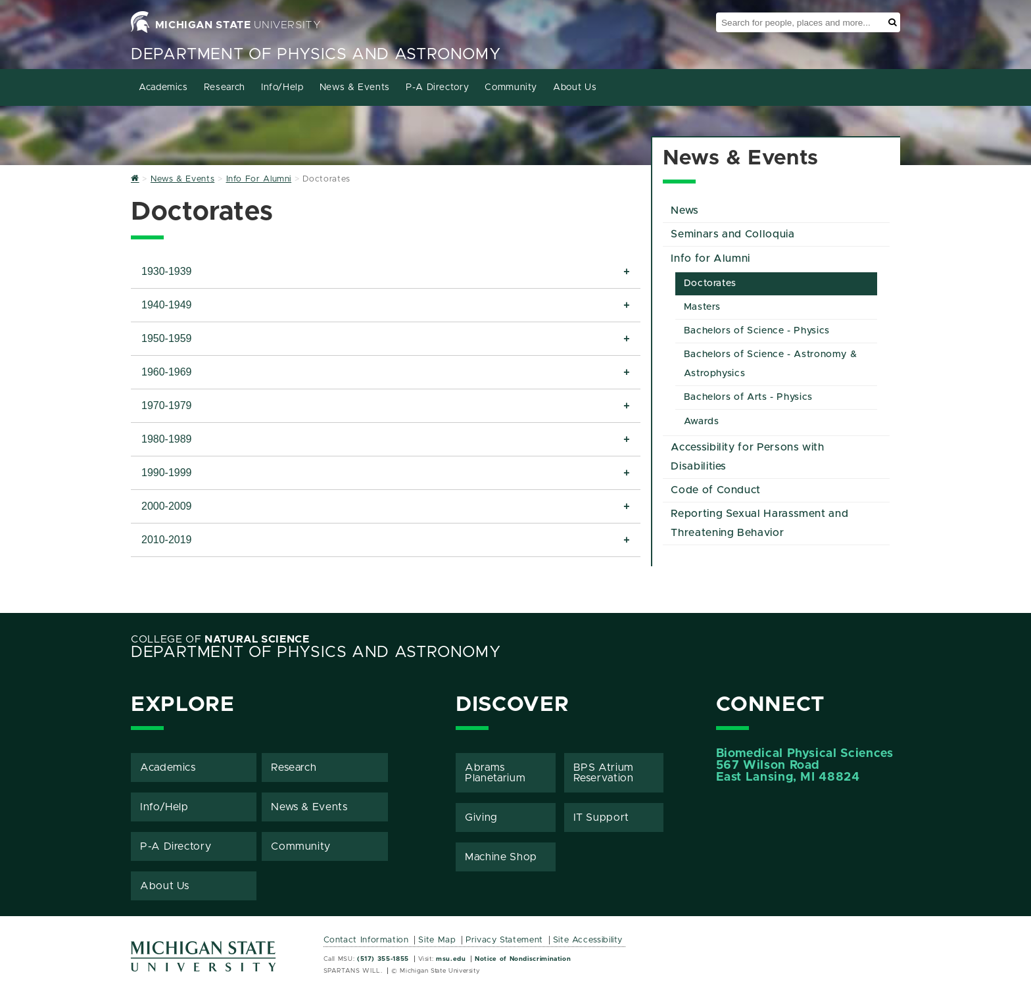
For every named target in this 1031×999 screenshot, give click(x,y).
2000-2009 (166, 506)
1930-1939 (166, 271)
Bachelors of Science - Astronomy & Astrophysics (770, 364)
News (685, 210)
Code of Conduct (716, 490)
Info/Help (282, 87)
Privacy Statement (504, 940)
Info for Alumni (710, 258)
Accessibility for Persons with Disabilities (747, 457)
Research (224, 87)
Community (511, 87)
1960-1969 (166, 372)
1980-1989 (166, 439)
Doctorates (710, 283)
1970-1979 (166, 405)
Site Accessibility (588, 940)
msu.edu (451, 959)
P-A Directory (437, 87)
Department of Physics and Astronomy (315, 54)
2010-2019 (166, 539)
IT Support (601, 817)
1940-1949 (166, 304)
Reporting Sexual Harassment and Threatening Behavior (759, 523)
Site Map (437, 940)
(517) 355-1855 (383, 959)
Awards (701, 421)
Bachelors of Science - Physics (757, 330)
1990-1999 (166, 472)
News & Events (355, 87)
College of (220, 639)
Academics (163, 87)
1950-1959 (166, 338)
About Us (574, 87)
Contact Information (366, 940)
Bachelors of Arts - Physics (748, 397)
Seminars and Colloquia (732, 234)
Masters (702, 307)
